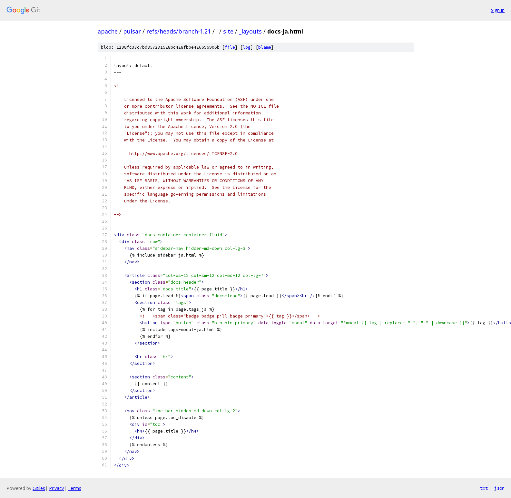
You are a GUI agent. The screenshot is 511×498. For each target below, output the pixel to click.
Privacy (56, 488)
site (228, 31)
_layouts (250, 31)
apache (108, 31)
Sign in (498, 10)
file (230, 47)
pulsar (132, 31)
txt (484, 488)
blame (264, 47)
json (499, 488)
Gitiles (39, 488)
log (247, 47)
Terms (74, 488)
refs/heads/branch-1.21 (178, 31)
